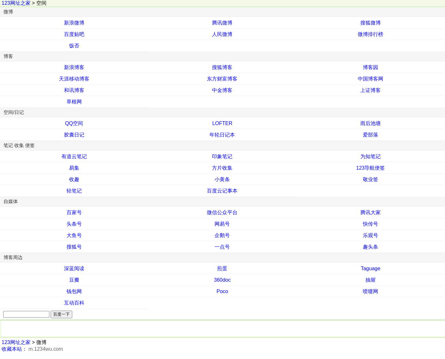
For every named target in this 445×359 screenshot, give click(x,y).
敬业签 (370, 179)
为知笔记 (370, 156)
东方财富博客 (222, 78)
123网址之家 (16, 3)
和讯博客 (74, 90)
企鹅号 (222, 235)
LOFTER (222, 123)
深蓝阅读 (74, 268)
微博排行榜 (370, 34)
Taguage (370, 268)
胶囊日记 (74, 134)
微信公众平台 (222, 212)
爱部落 (370, 134)
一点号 (222, 247)
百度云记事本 (222, 191)
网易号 (222, 224)
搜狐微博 (370, 22)
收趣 (74, 179)
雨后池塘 (370, 123)
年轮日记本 (222, 134)
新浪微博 (74, 22)
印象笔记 (222, 156)
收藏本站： (14, 349)
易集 (74, 168)
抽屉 (370, 280)
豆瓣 (74, 280)
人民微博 (222, 34)
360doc (222, 280)
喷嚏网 (370, 291)
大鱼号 (74, 235)
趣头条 (370, 247)
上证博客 (370, 90)
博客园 (370, 67)
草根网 (74, 101)
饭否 (74, 45)
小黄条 (222, 179)
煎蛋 (222, 268)
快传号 (370, 224)
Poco (222, 291)
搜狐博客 (222, 67)
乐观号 (370, 235)
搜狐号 (74, 247)
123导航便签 (370, 168)
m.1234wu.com (45, 349)
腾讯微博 (222, 22)
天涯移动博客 (74, 78)
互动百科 (74, 303)
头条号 (74, 224)
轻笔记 (74, 191)
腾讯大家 (370, 212)
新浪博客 (74, 67)
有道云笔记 (74, 156)
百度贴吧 (74, 34)
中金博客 (222, 90)
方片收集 (222, 168)
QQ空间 (74, 123)
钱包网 (74, 291)
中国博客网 (370, 78)
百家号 (74, 212)
